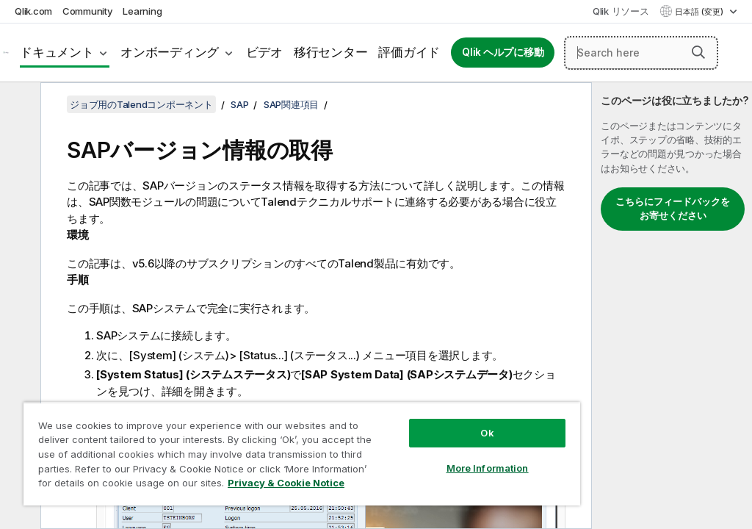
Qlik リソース (621, 11)
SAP (239, 104)
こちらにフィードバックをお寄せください (672, 208)
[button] (698, 52)
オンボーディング (169, 52)
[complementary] (672, 305)
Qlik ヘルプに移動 (502, 52)
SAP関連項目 (291, 104)
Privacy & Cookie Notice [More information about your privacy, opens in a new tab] (286, 483)
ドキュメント (57, 52)
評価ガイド (409, 52)
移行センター (331, 52)
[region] (302, 453)
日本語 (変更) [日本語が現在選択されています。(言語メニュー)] (700, 12)
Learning (142, 11)
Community (87, 11)
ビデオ (264, 52)
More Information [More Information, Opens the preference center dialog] (487, 468)
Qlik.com (33, 11)
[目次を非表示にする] (18, 105)
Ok (487, 433)
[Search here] (641, 52)
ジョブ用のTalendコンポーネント (141, 104)
